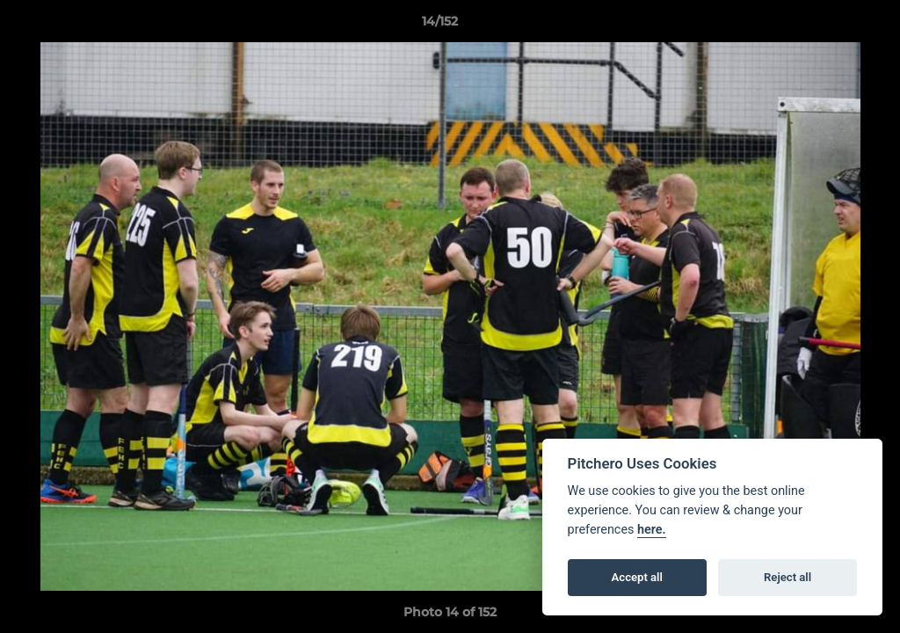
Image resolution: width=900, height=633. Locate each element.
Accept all (637, 577)
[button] (826, 25)
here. (651, 529)
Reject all (787, 577)
